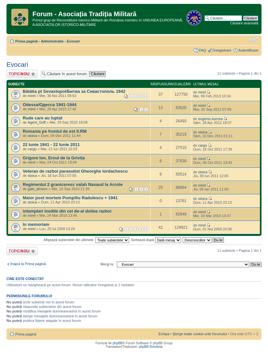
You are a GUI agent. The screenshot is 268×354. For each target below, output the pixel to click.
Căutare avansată (244, 23)
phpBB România (151, 346)
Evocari (73, 41)
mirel (31, 96)
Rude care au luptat (42, 118)
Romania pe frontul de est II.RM (55, 131)
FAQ (202, 50)
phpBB (117, 343)
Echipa (163, 334)
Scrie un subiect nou (22, 74)
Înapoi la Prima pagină (28, 264)
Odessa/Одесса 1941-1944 (50, 104)
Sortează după (156, 240)
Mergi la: (107, 264)
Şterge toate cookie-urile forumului (200, 334)
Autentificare (248, 50)
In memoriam (36, 224)
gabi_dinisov (37, 189)
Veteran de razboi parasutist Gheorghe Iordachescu (75, 171)
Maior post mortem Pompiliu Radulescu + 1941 (70, 197)
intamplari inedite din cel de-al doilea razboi (67, 211)
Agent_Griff (36, 122)
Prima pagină (26, 41)
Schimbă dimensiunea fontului (253, 40)
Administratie (52, 41)
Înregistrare (222, 50)
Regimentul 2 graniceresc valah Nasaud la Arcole (73, 184)
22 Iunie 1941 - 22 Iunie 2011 (51, 144)
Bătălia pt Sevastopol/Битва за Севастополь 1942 (74, 91)
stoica (32, 136)
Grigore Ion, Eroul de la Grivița (54, 157)
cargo (32, 149)
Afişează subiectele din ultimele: (86, 240)
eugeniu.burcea (210, 119)
